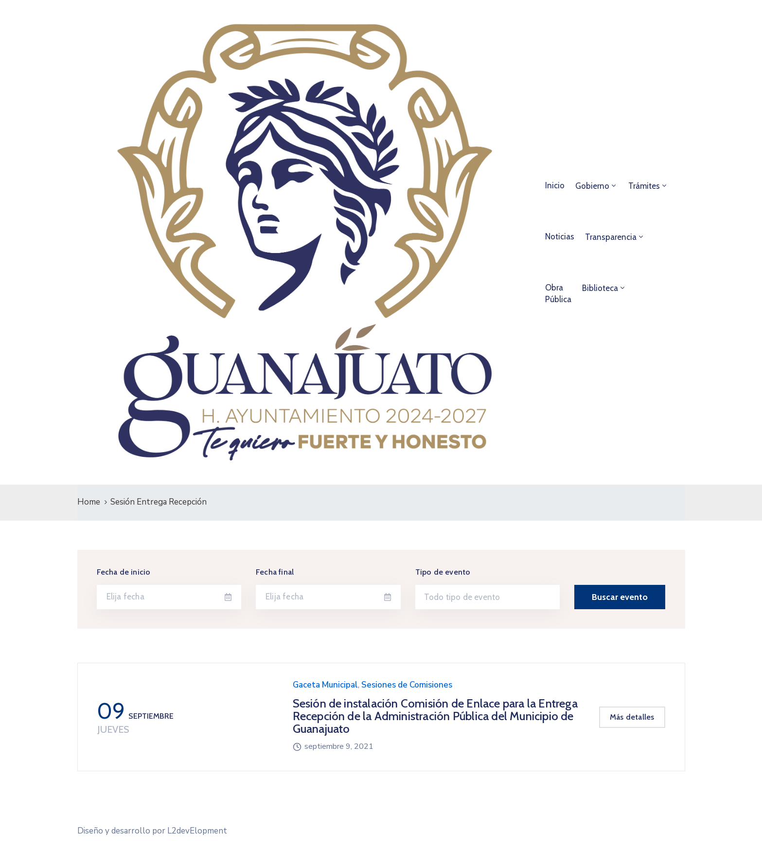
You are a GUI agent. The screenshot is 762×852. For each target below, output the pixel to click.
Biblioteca (600, 288)
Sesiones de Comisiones (406, 684)
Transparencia (611, 237)
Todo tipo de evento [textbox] (462, 597)
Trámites (644, 186)
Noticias (559, 236)
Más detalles (632, 717)
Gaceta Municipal (325, 684)
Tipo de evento (443, 572)
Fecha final (275, 572)
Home (88, 502)
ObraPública (558, 293)
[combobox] (487, 597)
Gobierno (592, 186)
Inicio (555, 185)
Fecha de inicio (124, 572)
